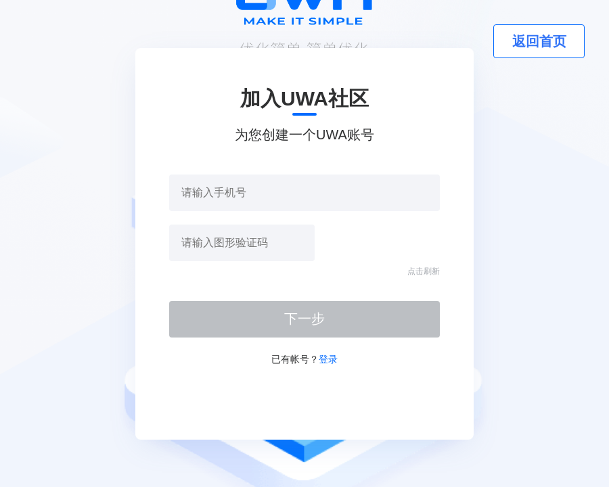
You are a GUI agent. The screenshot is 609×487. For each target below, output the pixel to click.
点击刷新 (423, 271)
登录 (328, 359)
